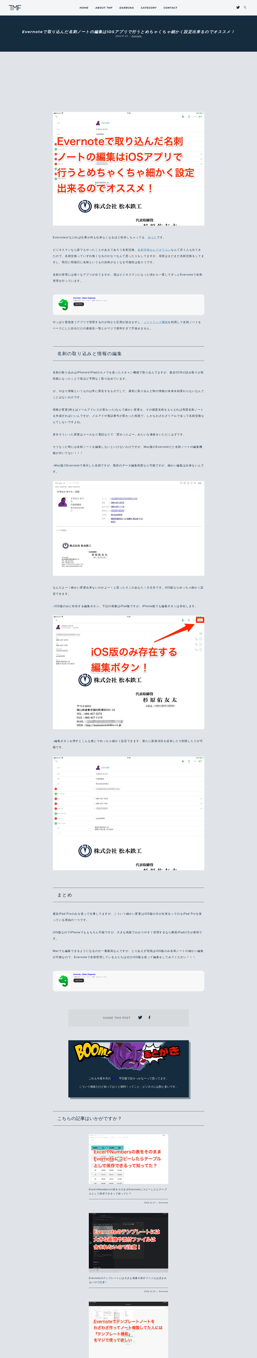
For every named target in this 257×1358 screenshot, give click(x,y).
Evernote (137, 36)
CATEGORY (149, 7)
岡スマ (115, 1078)
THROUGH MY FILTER (15, 7)
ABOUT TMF (104, 7)
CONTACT (170, 7)
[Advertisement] (128, 86)
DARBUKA (126, 7)
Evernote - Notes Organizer (85, 298)
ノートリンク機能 (156, 322)
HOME (84, 7)
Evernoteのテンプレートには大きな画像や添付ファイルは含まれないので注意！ (128, 1174)
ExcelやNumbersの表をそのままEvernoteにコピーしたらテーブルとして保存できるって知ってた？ (80, 1169)
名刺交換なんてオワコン (154, 249)
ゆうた (152, 237)
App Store (79, 304)
